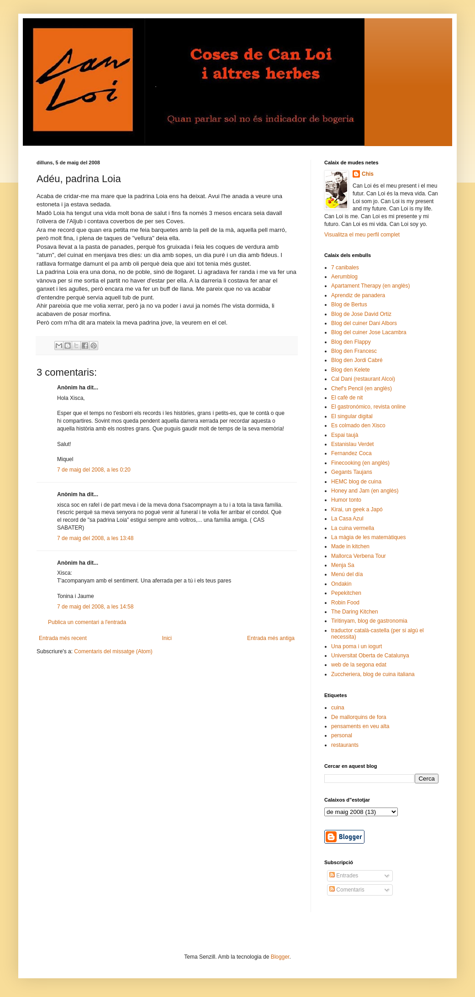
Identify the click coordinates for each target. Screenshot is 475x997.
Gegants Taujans (351, 472)
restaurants (345, 745)
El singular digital (352, 416)
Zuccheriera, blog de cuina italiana (373, 674)
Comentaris (346, 890)
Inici (167, 638)
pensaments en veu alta (360, 726)
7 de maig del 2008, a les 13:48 (95, 538)
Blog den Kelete (350, 370)
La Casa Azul (347, 518)
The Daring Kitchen (354, 612)
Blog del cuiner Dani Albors (364, 323)
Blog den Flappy (351, 342)
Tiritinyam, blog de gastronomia (369, 621)
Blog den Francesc (354, 351)
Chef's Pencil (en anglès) (361, 388)
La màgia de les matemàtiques (368, 537)
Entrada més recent (63, 638)
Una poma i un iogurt (356, 646)
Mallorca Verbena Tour (358, 556)
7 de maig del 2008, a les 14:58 (95, 606)
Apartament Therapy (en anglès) (370, 286)
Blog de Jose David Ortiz (361, 314)
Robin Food (345, 602)
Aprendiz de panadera (358, 295)
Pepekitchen (346, 593)
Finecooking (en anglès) (360, 463)
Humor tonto (346, 500)
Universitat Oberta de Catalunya (370, 655)
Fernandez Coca (351, 453)
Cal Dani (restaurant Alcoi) (363, 379)
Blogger (280, 957)
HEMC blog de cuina (356, 481)
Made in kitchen (350, 546)
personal (341, 735)
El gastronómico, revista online (368, 407)
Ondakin (341, 584)
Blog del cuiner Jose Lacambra (368, 332)
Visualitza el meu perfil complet (362, 234)
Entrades (343, 875)
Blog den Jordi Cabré (357, 360)
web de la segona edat (358, 664)
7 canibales (345, 267)
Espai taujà (344, 435)
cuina (337, 707)
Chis (368, 174)
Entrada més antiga (271, 638)
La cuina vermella (352, 528)
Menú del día (347, 574)
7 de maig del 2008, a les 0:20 (94, 470)
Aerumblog (344, 276)
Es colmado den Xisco (358, 425)
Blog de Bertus (349, 304)
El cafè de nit (347, 397)
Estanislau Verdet (352, 444)
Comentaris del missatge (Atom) (113, 651)
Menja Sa (342, 565)
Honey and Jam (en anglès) (364, 491)
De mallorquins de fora (358, 717)
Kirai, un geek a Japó (357, 509)
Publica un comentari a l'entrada (87, 622)
